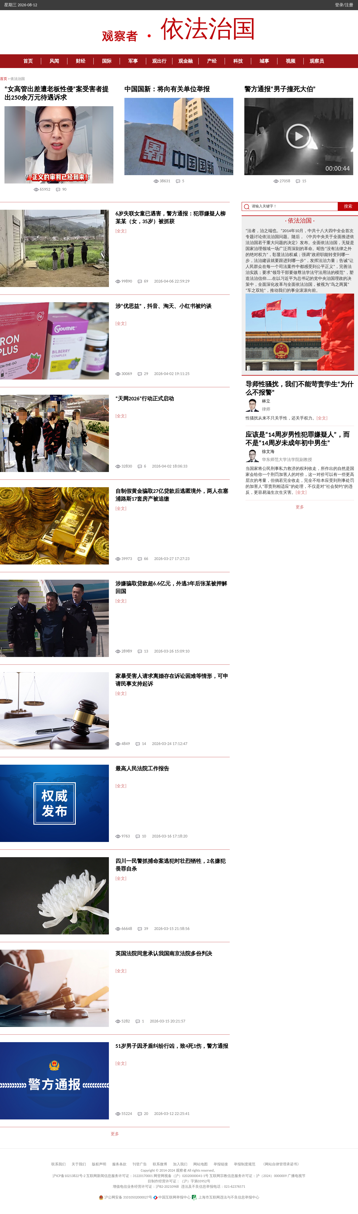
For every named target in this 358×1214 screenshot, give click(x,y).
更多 (115, 1133)
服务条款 (119, 1164)
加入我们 (180, 1164)
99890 (126, 281)
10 (144, 836)
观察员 (317, 61)
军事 (133, 61)
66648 (126, 928)
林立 (266, 401)
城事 (264, 61)
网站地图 (200, 1164)
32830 (126, 466)
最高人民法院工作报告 (142, 768)
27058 (285, 180)
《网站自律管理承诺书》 (281, 1164)
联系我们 (58, 1164)
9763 (125, 836)
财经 (80, 61)
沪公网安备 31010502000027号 (125, 1197)
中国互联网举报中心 (172, 1197)
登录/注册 (344, 4)
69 (146, 281)
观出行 (159, 61)
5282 (125, 1021)
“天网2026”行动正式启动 (144, 398)
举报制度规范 (244, 1164)
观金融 (185, 61)
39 (146, 928)
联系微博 (160, 1164)
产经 (212, 61)
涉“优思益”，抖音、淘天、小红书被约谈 (163, 306)
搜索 (348, 206)
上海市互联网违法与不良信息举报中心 (225, 1197)
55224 (126, 1113)
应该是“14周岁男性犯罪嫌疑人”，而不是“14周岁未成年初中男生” (298, 439)
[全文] (120, 231)
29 (146, 373)
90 (64, 189)
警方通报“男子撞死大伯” (280, 89)
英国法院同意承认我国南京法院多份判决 (163, 953)
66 (146, 558)
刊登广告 (139, 1164)
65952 (45, 189)
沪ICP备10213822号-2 (69, 1176)
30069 (126, 373)
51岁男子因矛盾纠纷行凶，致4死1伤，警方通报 (172, 1046)
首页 (28, 61)
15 (304, 180)
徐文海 (268, 451)
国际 (107, 61)
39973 (126, 558)
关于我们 (79, 1164)
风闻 (54, 61)
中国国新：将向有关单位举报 (167, 89)
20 (146, 1113)
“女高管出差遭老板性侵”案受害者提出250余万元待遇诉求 (56, 93)
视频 (290, 61)
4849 (125, 743)
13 (146, 651)
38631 (165, 180)
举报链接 (221, 1164)
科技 (238, 61)
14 (144, 743)
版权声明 (99, 1164)
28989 (126, 651)
